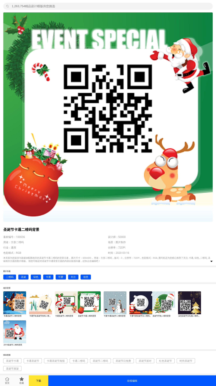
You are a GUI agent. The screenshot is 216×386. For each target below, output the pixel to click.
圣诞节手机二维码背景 (162, 316)
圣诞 (23, 277)
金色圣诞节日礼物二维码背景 (189, 316)
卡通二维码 (78, 360)
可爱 (60, 277)
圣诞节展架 (12, 368)
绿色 (35, 277)
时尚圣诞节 (186, 360)
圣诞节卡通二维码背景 (87, 316)
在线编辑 (132, 380)
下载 (38, 380)
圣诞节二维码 (100, 360)
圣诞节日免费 (123, 360)
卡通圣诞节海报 (56, 360)
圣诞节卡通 (47, 260)
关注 (73, 277)
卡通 (48, 277)
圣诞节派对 (145, 360)
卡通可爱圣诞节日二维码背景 (141, 316)
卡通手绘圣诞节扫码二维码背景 (40, 316)
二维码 (10, 277)
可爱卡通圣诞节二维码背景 (115, 316)
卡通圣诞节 (32, 360)
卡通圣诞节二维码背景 (13, 316)
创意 (85, 277)
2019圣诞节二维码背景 (13, 344)
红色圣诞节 (165, 360)
